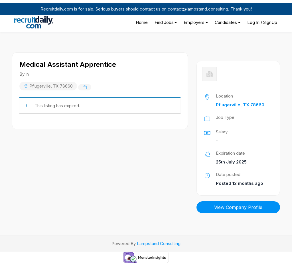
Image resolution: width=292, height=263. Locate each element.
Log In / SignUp (262, 22)
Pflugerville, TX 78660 (51, 86)
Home (142, 22)
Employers (194, 22)
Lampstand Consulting (159, 243)
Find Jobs (164, 22)
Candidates (226, 22)
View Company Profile (238, 207)
